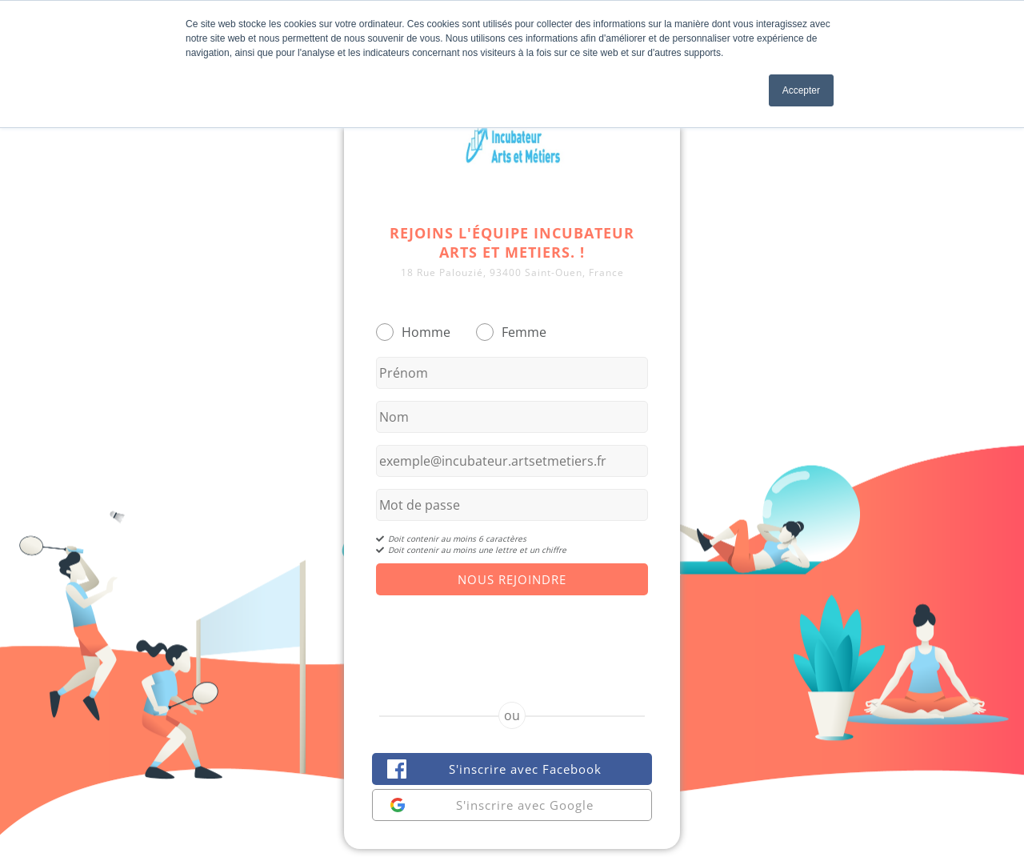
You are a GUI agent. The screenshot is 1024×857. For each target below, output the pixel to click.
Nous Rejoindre (512, 579)
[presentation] (512, 634)
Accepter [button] (801, 90)
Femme (524, 332)
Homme (426, 332)
